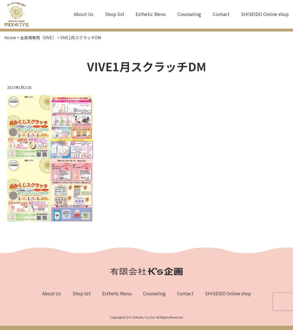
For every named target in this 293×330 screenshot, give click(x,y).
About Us (84, 14)
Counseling (189, 14)
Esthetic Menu (151, 14)
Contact (221, 14)
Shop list (114, 14)
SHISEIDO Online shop (265, 14)
